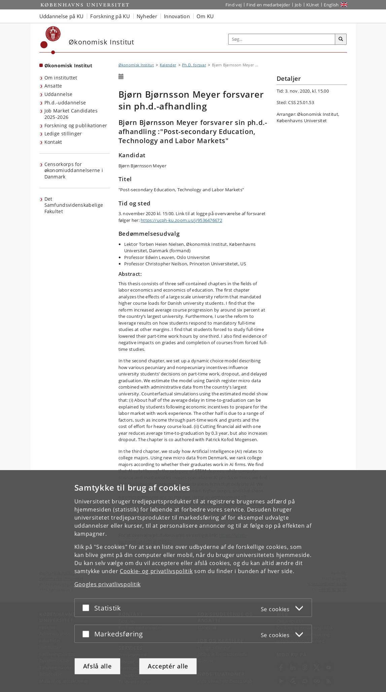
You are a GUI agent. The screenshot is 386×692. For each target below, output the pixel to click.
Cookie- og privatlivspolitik (156, 571)
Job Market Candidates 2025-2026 (71, 113)
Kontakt (53, 142)
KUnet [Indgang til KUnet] (312, 5)
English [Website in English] (331, 5)
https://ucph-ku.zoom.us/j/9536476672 (181, 220)
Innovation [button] (177, 16)
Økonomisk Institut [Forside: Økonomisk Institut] (68, 65)
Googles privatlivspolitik (107, 584)
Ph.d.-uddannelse (65, 102)
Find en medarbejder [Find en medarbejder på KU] (268, 5)
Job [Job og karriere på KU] (298, 5)
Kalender (168, 64)
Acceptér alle (168, 666)
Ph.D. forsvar (194, 64)
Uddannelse (58, 94)
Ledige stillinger (63, 133)
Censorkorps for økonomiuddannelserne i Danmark (73, 170)
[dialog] (193, 581)
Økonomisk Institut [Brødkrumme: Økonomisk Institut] (136, 64)
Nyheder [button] (147, 16)
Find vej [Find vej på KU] (233, 5)
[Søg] (341, 39)
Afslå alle (97, 666)
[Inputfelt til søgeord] (282, 39)
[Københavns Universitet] (50, 40)
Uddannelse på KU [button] (61, 16)
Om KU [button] (205, 16)
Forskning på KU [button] (110, 16)
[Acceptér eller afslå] (87, 607)
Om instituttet (60, 77)
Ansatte (53, 86)
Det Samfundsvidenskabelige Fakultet (73, 205)
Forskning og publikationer (75, 125)
